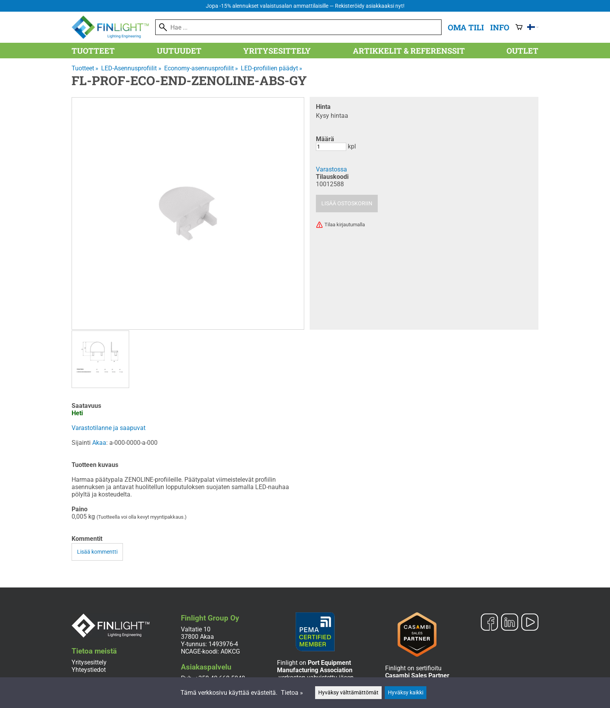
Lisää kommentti (97, 552)
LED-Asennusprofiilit (131, 68)
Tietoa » (292, 692)
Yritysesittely (277, 50)
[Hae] (298, 27)
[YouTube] (529, 623)
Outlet (522, 50)
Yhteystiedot (89, 669)
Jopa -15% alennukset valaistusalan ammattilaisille (305, 6)
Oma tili (466, 27)
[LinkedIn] (509, 623)
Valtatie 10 (195, 629)
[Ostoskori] (518, 27)
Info (499, 27)
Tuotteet (93, 50)
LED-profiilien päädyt (271, 68)
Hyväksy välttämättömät (348, 692)
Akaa (99, 442)
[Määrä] (331, 147)
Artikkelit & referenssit (409, 50)
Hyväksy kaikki (405, 692)
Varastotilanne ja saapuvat (108, 428)
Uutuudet (179, 50)
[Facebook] (489, 623)
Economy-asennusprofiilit (201, 68)
